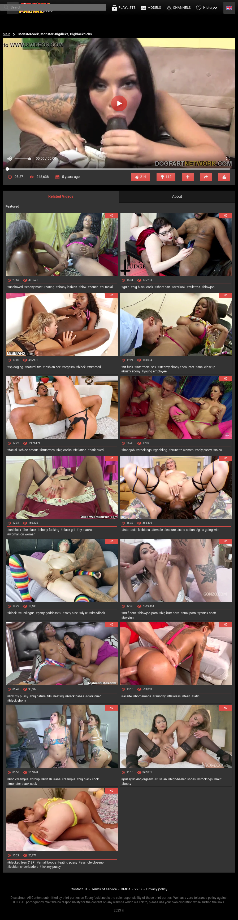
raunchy (160, 696)
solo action (187, 530)
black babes (75, 696)
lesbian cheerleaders (23, 867)
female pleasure (164, 530)
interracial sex (146, 367)
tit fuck (128, 367)
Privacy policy (156, 889)
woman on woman (22, 534)
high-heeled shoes (183, 779)
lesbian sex (53, 367)
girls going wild (208, 530)
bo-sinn (128, 617)
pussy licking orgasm (138, 779)
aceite (127, 696)
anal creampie (65, 779)
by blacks (85, 530)
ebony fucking (49, 530)
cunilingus (27, 613)
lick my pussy (18, 696)
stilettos (194, 287)
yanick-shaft (207, 613)
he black (30, 530)
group (36, 779)
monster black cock (23, 784)
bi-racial (107, 287)
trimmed (95, 367)
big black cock (89, 779)
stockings (145, 450)
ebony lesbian (67, 287)
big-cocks (65, 450)
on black (15, 530)
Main (6, 34)
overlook (179, 287)
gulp (126, 287)
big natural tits (42, 696)
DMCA (126, 889)
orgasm (69, 367)
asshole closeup (92, 862)
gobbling (161, 450)
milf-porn (129, 613)
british (47, 779)
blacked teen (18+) (22, 862)
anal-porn (189, 613)
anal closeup (206, 367)
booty (127, 784)
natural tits (33, 367)
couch (94, 287)
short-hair (163, 287)
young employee (155, 371)
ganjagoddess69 (49, 613)
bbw (83, 287)
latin (196, 696)
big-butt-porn (170, 613)
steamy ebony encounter (176, 367)
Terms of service (104, 889)
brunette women (182, 450)
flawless (175, 696)
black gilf (69, 530)
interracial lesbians (136, 530)
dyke (84, 613)
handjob (129, 450)
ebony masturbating (40, 287)
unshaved (16, 287)
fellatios (80, 450)
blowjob (209, 287)
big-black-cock (143, 287)
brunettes (48, 450)
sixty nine (71, 613)
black (82, 367)
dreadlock (98, 613)
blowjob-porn (148, 613)
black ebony (17, 700)
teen (187, 696)
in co (218, 450)
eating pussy (68, 862)
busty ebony (131, 371)
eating (59, 696)
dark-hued (96, 450)
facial (13, 450)
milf (219, 779)
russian (161, 779)
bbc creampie (18, 779)
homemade (143, 696)
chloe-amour (29, 450)
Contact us (79, 889)
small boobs (47, 862)
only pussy (204, 450)
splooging (16, 367)
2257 (138, 889)
